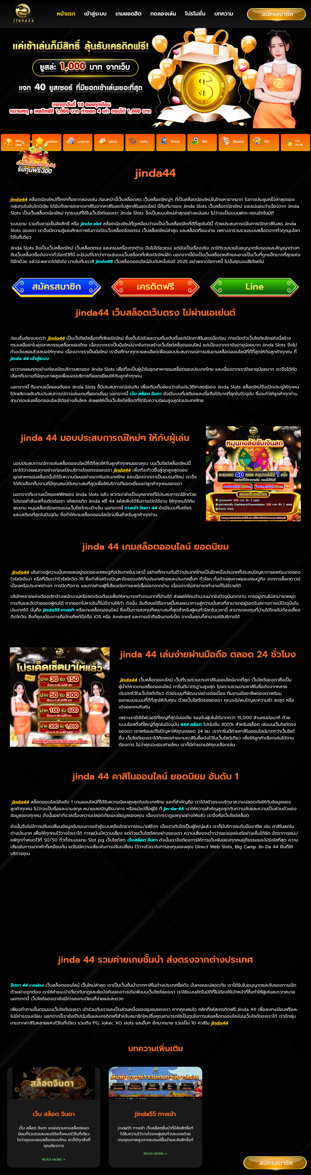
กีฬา (204, 145)
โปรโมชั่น (195, 14)
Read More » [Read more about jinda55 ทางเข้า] (155, 1091)
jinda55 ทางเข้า (155, 1051)
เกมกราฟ (299, 147)
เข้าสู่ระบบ (95, 14)
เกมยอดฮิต (128, 14)
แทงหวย (83, 145)
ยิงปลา (175, 145)
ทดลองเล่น (163, 14)
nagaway (164, 1140)
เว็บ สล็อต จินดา (54, 1051)
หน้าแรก (66, 14)
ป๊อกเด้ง (238, 145)
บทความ (223, 14)
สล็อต (113, 145)
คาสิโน (144, 145)
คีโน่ (266, 145)
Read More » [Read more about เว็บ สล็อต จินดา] (53, 1096)
